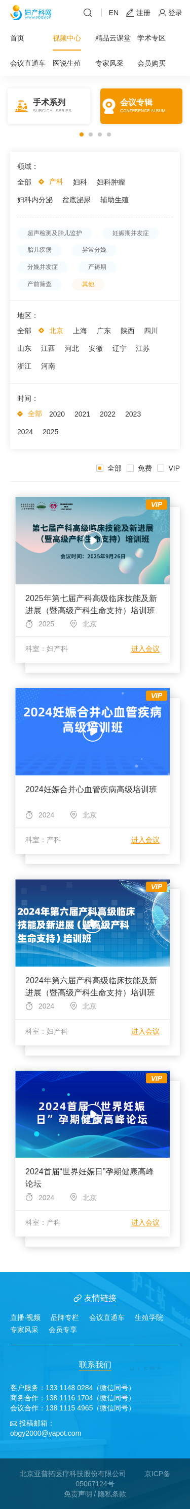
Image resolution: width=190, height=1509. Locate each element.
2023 (133, 414)
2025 (50, 432)
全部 (24, 182)
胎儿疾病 (39, 249)
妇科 (80, 182)
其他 (88, 284)
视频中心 (67, 38)
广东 (104, 331)
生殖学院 (149, 1317)
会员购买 (151, 63)
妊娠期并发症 (130, 233)
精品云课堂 (113, 38)
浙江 (24, 366)
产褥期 (97, 266)
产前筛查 (39, 284)
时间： (28, 398)
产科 (56, 181)
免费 (139, 468)
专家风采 (109, 63)
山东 (24, 348)
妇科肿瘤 (111, 182)
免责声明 (78, 1494)
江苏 (143, 348)
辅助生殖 (114, 200)
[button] (82, 134)
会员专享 (63, 1329)
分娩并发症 (42, 266)
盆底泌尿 (76, 200)
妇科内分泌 (35, 200)
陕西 (128, 331)
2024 (25, 432)
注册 (138, 13)
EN (114, 13)
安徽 (96, 348)
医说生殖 (67, 63)
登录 (170, 13)
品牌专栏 (65, 1317)
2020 (57, 414)
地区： (28, 315)
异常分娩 (94, 249)
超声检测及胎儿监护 (54, 233)
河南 (48, 366)
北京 (56, 331)
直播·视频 (25, 1317)
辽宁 (119, 348)
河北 (72, 348)
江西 (48, 348)
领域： (28, 166)
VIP (168, 468)
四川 (151, 331)
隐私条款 (112, 1494)
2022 (108, 414)
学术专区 (151, 38)
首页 (17, 38)
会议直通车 (28, 63)
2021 (82, 414)
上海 (80, 331)
